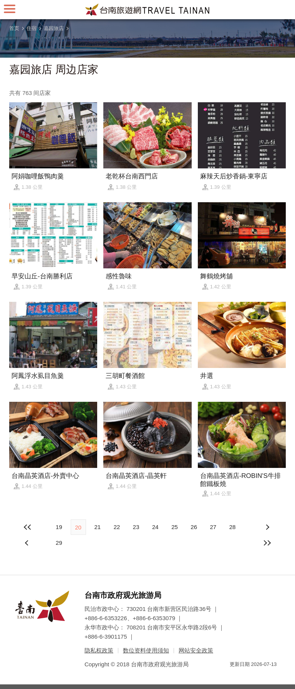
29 (59, 542)
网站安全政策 (196, 650)
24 (155, 527)
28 (232, 527)
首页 (14, 28)
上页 (267, 527)
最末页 (267, 543)
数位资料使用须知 (146, 650)
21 (97, 527)
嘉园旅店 (54, 28)
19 (59, 527)
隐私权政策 (99, 650)
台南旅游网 (147, 9)
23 (136, 527)
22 (117, 527)
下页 (27, 543)
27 (213, 527)
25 (174, 527)
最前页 (27, 527)
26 (194, 527)
